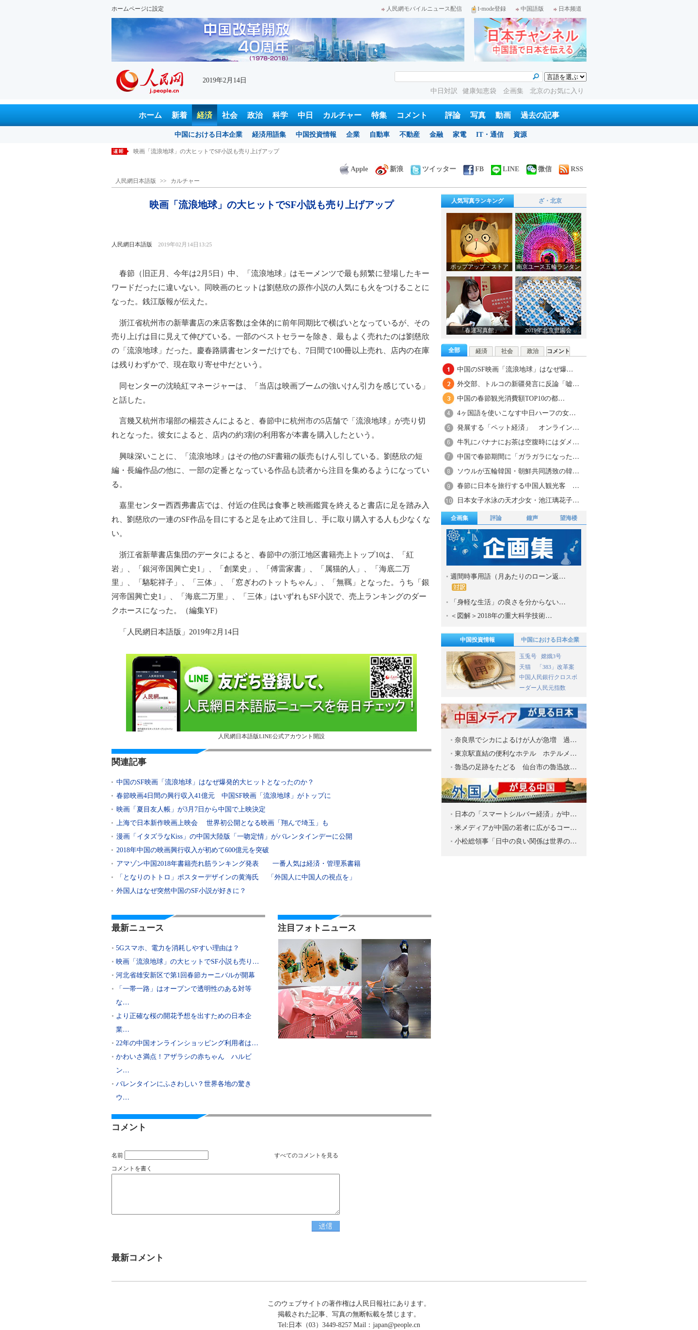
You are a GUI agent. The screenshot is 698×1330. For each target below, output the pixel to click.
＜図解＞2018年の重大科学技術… (501, 615)
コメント (412, 115)
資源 (520, 134)
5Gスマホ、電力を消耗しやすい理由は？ (186, 151)
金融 (436, 134)
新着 (179, 115)
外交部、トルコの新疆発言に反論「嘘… (518, 384)
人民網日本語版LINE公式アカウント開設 (271, 697)
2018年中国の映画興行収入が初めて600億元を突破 (192, 850)
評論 (452, 115)
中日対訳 (444, 91)
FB (473, 169)
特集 (379, 115)
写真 (478, 115)
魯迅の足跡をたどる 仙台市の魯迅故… (516, 767)
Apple (354, 169)
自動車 (379, 134)
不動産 (409, 134)
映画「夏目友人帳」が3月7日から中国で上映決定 (191, 809)
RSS (571, 169)
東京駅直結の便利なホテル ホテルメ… (516, 753)
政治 (255, 115)
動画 (503, 115)
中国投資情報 (316, 134)
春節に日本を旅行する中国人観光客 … (518, 485)
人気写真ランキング (477, 200)
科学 (280, 115)
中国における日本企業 (208, 134)
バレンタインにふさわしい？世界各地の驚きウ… (184, 1090)
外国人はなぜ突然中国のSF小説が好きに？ (181, 890)
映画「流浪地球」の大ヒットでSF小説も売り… (187, 961)
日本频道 (568, 8)
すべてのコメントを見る (306, 1155)
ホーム (150, 115)
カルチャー (342, 115)
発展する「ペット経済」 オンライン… (518, 427)
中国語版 (530, 8)
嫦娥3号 (551, 656)
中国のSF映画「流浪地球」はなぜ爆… (515, 369)
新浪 (389, 169)
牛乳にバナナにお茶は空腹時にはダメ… (518, 442)
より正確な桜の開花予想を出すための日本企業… (184, 1022)
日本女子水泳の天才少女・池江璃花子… (518, 500)
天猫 (525, 667)
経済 (204, 115)
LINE (505, 169)
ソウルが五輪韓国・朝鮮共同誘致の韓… (518, 471)
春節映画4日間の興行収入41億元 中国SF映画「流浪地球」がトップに (223, 795)
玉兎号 (528, 656)
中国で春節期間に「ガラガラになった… (518, 456)
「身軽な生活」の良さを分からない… (508, 602)
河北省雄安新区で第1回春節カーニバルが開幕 (185, 975)
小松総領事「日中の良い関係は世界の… (516, 841)
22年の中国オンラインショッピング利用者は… (187, 1043)
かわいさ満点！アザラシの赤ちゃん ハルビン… (184, 1063)
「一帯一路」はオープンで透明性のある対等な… (184, 995)
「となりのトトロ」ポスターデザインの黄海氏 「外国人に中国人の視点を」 (236, 877)
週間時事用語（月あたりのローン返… (508, 582)
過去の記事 (540, 115)
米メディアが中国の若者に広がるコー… (516, 827)
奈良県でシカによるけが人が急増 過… (516, 740)
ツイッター (433, 169)
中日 (305, 115)
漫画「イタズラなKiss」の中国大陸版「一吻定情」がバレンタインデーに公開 (234, 836)
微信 (539, 169)
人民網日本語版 (135, 181)
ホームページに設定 (137, 8)
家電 (459, 134)
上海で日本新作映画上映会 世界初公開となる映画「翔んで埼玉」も (222, 823)
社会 (230, 115)
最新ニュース (137, 928)
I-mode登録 (489, 8)
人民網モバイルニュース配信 (421, 8)
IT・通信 (490, 134)
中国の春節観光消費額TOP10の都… (511, 398)
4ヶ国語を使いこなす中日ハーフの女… (516, 413)
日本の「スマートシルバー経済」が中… (516, 814)
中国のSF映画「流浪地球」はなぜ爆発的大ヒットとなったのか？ (215, 782)
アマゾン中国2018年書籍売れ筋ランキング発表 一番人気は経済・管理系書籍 (238, 863)
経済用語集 (269, 134)
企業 (353, 134)
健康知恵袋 (480, 91)
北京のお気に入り (557, 91)
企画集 (514, 91)
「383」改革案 (555, 667)
